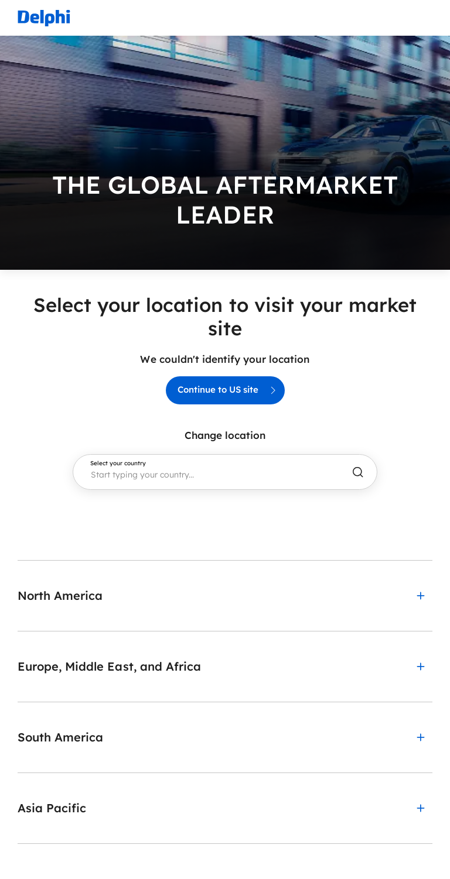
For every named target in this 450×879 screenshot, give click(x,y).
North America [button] (60, 595)
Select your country (118, 463)
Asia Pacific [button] (52, 808)
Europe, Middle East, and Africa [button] (109, 666)
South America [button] (60, 737)
